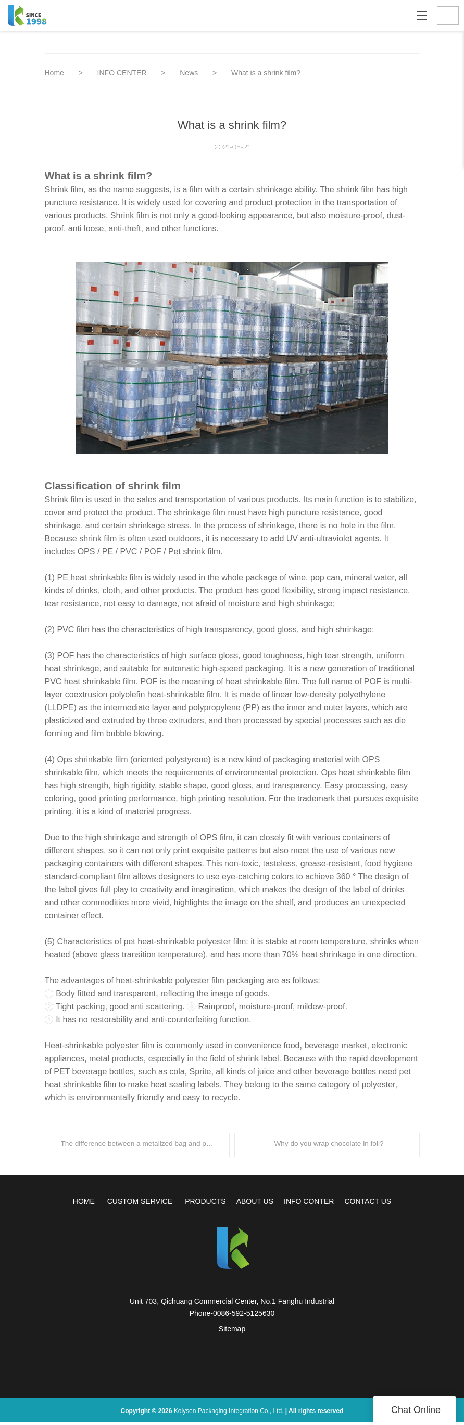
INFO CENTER (123, 73)
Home (54, 73)
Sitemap (232, 1331)
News (190, 73)
